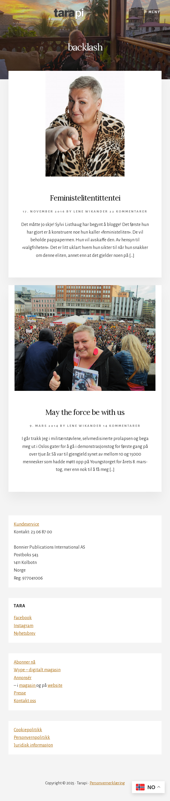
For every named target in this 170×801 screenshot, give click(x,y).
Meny (154, 12)
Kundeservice (26, 524)
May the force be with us (85, 412)
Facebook (23, 617)
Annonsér (22, 677)
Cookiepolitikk (28, 730)
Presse (20, 693)
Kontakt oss (25, 700)
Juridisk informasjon (33, 745)
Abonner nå (24, 662)
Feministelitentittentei (85, 198)
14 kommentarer (122, 426)
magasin (27, 685)
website (55, 685)
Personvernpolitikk (32, 737)
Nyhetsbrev (24, 633)
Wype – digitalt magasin (37, 670)
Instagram (23, 625)
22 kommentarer (128, 211)
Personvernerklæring (107, 783)
